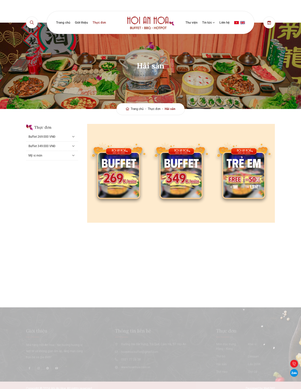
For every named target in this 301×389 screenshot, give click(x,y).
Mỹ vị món (35, 155)
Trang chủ (63, 22)
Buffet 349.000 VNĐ (41, 146)
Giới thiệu (81, 22)
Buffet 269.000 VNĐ (41, 136)
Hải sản (170, 109)
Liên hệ (224, 22)
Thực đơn (99, 22)
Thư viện (191, 22)
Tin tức (208, 22)
